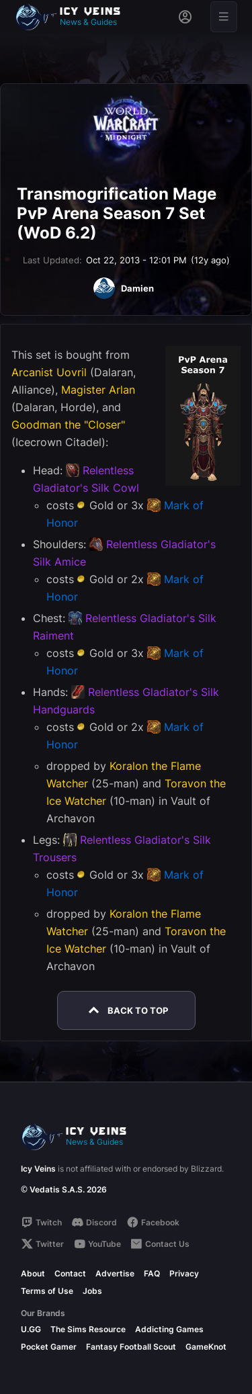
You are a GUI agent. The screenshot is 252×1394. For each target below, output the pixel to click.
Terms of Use (47, 1291)
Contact (70, 1273)
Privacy (184, 1273)
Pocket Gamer (49, 1347)
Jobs (92, 1291)
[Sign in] (185, 16)
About (33, 1273)
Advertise (114, 1273)
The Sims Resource (88, 1329)
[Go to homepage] (74, 16)
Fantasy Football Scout (131, 1347)
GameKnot (205, 1347)
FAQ (152, 1273)
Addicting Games (169, 1329)
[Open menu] (223, 16)
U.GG (31, 1329)
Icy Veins (38, 1169)
